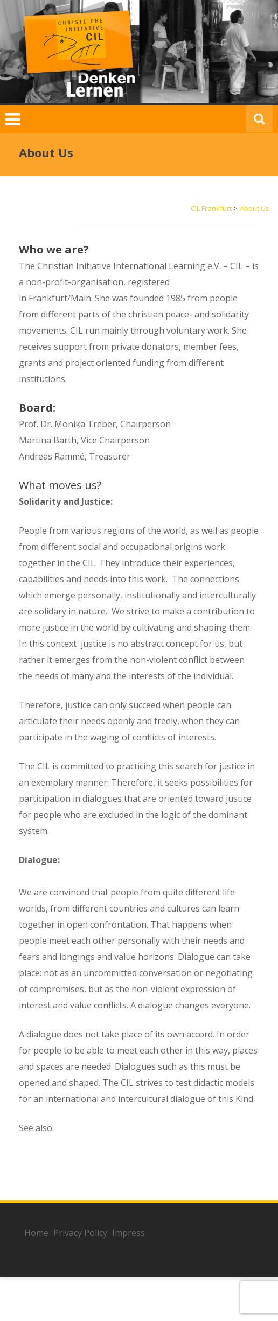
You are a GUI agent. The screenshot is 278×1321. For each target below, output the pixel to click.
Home (36, 1233)
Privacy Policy (80, 1233)
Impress (128, 1233)
